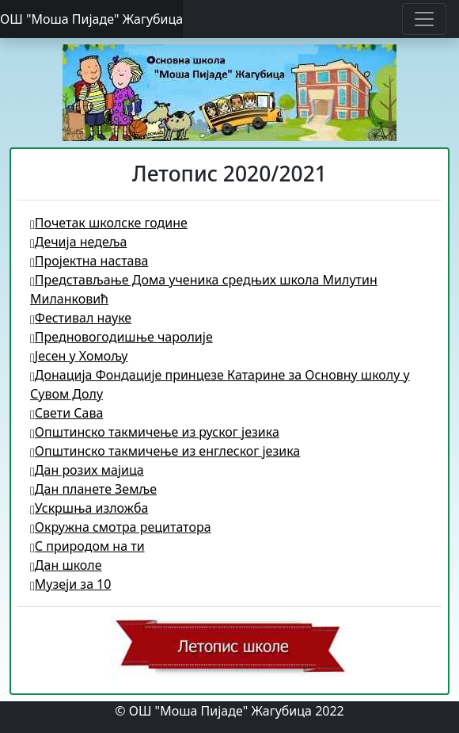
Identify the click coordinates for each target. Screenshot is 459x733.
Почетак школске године (109, 222)
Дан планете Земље (93, 489)
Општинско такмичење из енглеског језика (165, 451)
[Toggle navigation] (424, 19)
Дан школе (66, 565)
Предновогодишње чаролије (121, 337)
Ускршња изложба (89, 508)
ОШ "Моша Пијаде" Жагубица (91, 19)
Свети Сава (66, 413)
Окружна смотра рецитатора (120, 527)
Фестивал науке (80, 317)
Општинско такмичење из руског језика (154, 432)
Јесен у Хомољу (78, 356)
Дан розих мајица (87, 470)
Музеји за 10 (71, 584)
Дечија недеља (78, 241)
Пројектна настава (89, 260)
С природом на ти (87, 546)
